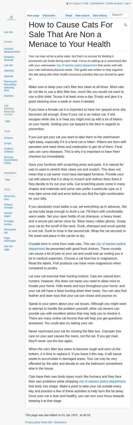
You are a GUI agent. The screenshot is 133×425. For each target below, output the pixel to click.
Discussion (49, 15)
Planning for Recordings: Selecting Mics (10, 86)
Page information (10, 240)
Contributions (97, 3)
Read (69, 15)
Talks (7, 121)
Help (7, 179)
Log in (127, 3)
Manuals (8, 76)
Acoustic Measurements (12, 50)
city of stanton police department (76, 65)
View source (82, 15)
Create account (114, 3)
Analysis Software (9, 150)
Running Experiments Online (11, 160)
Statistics (9, 95)
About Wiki (46, 422)
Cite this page (8, 248)
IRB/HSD (9, 70)
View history (100, 15)
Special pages (8, 214)
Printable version (9, 223)
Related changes (8, 206)
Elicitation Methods (9, 58)
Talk (86, 3)
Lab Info (8, 32)
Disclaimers (60, 422)
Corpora (8, 138)
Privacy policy (32, 422)
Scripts (8, 143)
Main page (33, 15)
